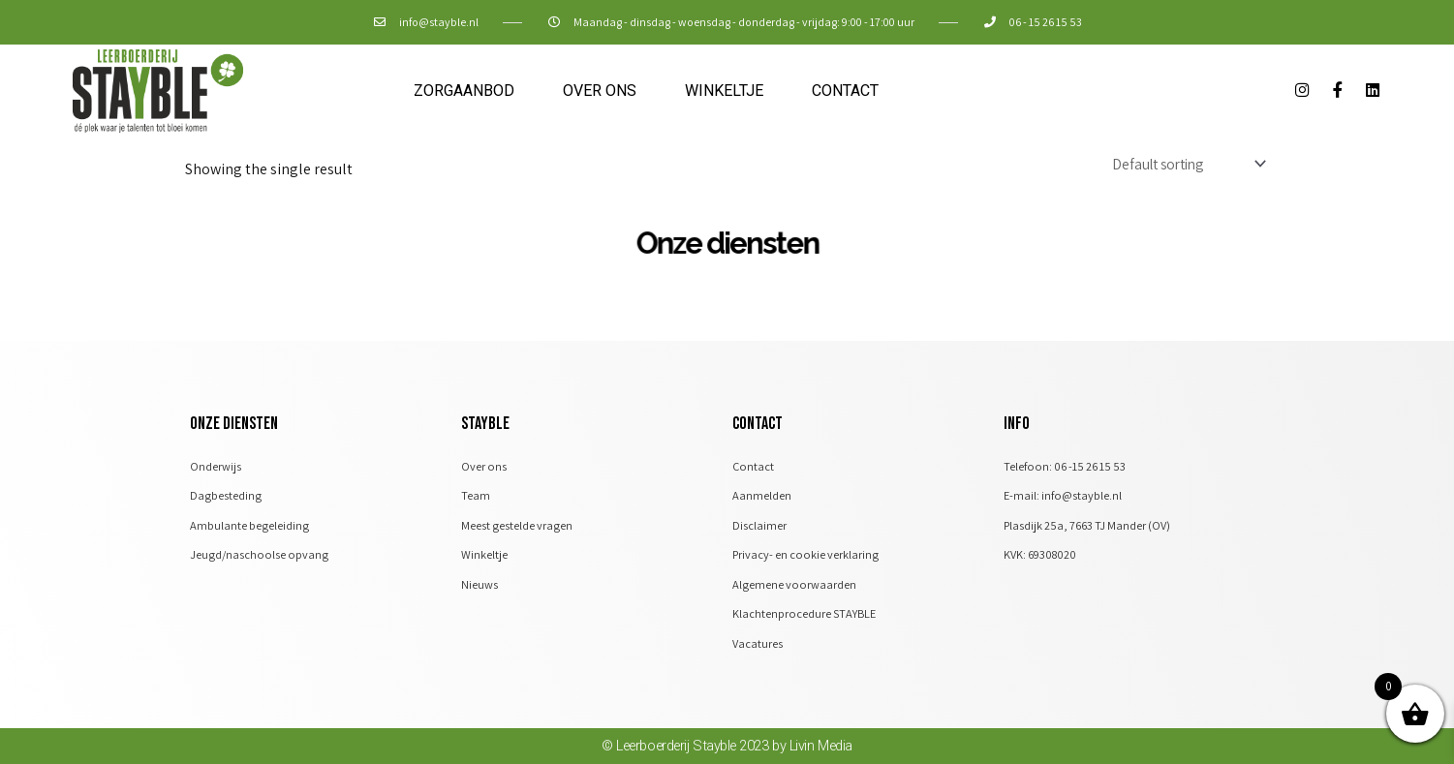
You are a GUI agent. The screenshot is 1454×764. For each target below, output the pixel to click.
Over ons (599, 90)
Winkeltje (724, 90)
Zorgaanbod (464, 90)
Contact (845, 90)
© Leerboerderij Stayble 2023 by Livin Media (727, 754)
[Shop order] (1181, 164)
